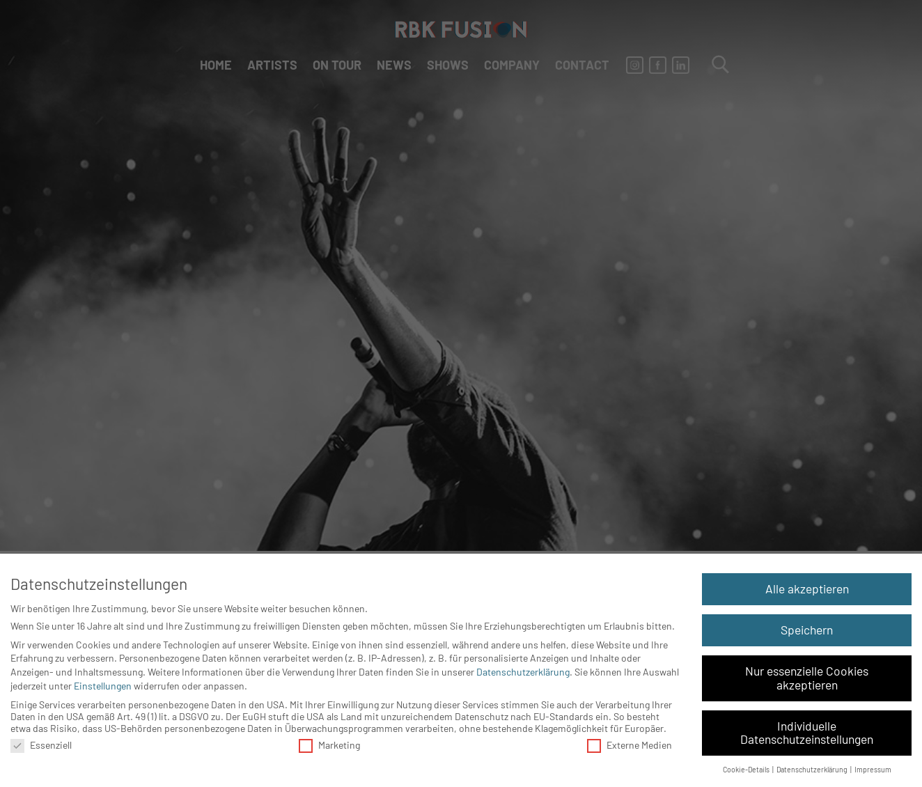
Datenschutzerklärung (523, 672)
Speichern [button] (807, 629)
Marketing (329, 745)
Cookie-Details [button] (747, 769)
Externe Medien (629, 745)
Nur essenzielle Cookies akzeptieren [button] (806, 677)
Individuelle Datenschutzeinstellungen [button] (806, 732)
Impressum (872, 769)
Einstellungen (103, 686)
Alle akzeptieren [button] (807, 588)
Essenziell (41, 745)
